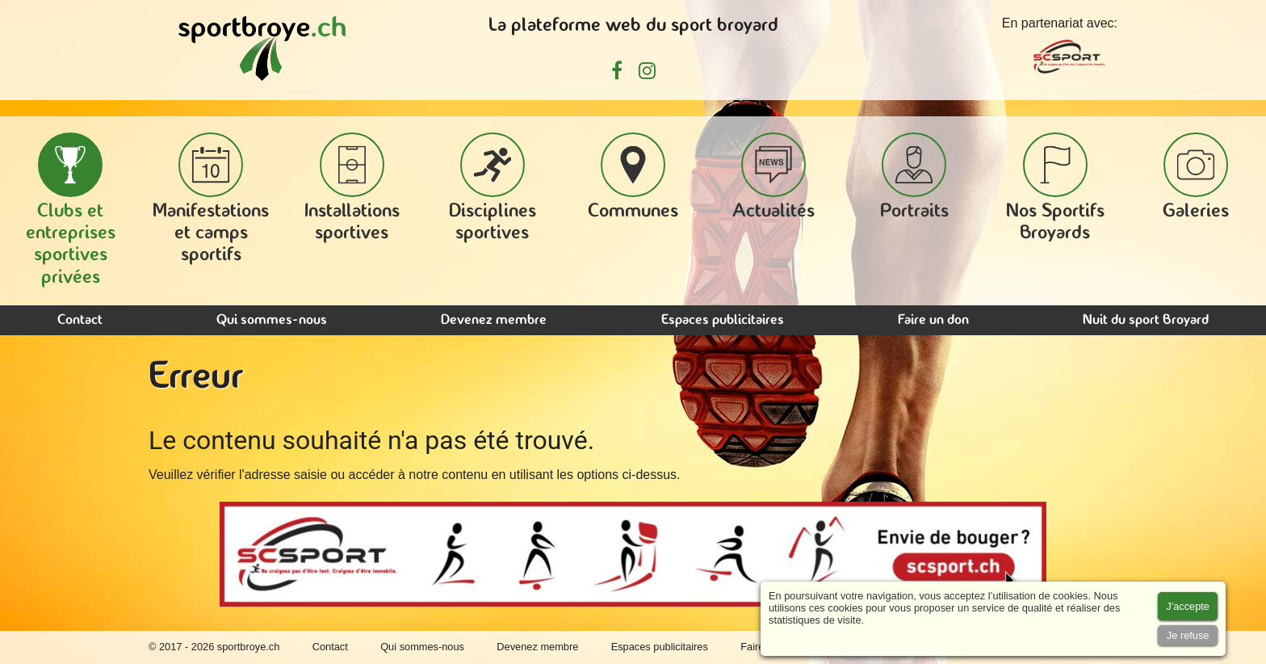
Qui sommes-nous (271, 320)
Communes (633, 176)
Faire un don (933, 320)
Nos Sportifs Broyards (1055, 187)
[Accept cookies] (1188, 606)
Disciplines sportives (492, 187)
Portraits (914, 176)
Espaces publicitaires (722, 320)
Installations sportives (352, 187)
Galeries (1196, 176)
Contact (80, 320)
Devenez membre (494, 320)
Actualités (773, 176)
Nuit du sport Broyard (1146, 320)
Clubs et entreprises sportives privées (70, 210)
